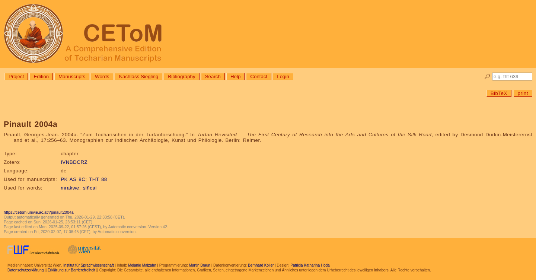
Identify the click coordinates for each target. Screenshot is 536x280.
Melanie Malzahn (142, 265)
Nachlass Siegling (138, 76)
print (523, 93)
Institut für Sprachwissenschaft (88, 265)
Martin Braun (199, 265)
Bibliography (181, 76)
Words (102, 76)
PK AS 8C (73, 179)
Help (235, 76)
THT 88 (98, 179)
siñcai (90, 188)
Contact (258, 76)
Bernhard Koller (261, 265)
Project (16, 76)
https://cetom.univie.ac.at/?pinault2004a (39, 212)
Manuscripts (71, 76)
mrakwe (70, 188)
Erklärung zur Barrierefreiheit (71, 270)
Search (213, 76)
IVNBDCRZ (74, 162)
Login (283, 76)
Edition (41, 76)
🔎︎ (487, 76)
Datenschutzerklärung (25, 270)
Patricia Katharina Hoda (310, 265)
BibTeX (499, 93)
